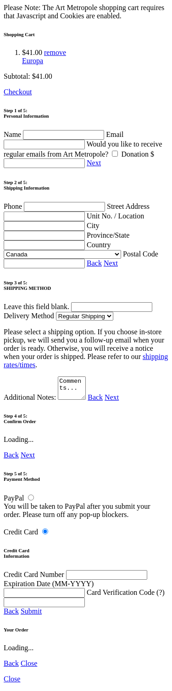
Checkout (18, 92)
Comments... (73, 390)
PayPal (14, 502)
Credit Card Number (75, 578)
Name (55, 134)
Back (94, 263)
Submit (31, 615)
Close (29, 667)
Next (94, 163)
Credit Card (21, 536)
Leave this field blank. (78, 306)
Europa (32, 61)
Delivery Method (58, 316)
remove (55, 52)
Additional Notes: (46, 401)
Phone (55, 206)
